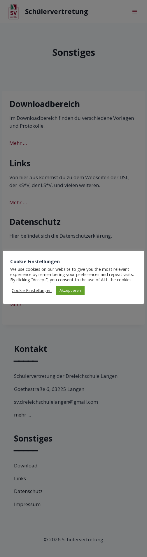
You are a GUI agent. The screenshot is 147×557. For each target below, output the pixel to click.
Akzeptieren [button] (70, 290)
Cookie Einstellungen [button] (32, 290)
